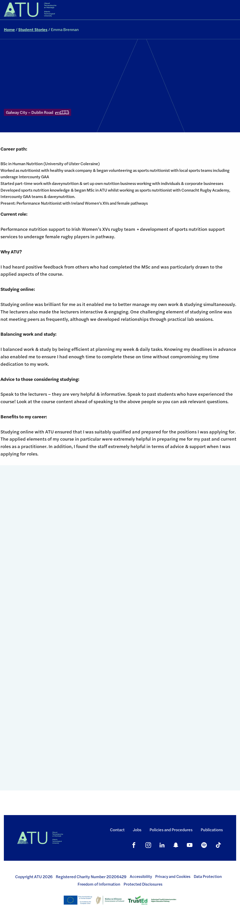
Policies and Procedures (171, 830)
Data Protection (208, 876)
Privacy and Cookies (172, 876)
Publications (212, 830)
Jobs (137, 830)
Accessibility (141, 876)
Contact (117, 830)
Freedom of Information (99, 884)
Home (9, 29)
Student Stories (33, 29)
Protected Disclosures (143, 884)
